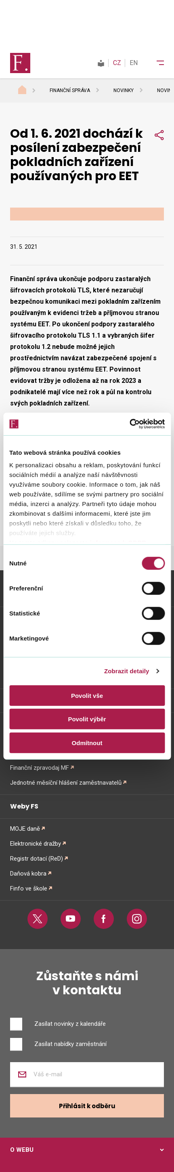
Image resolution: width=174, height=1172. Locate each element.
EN (134, 63)
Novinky (123, 90)
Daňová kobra (28, 873)
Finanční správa (70, 90)
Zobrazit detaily (126, 671)
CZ (117, 63)
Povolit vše (87, 695)
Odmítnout (87, 742)
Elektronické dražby (35, 843)
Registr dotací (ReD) (36, 858)
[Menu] (155, 63)
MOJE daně (25, 828)
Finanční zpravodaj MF (39, 767)
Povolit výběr (87, 719)
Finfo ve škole (28, 888)
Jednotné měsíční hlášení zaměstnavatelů (66, 782)
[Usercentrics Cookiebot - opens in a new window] (129, 424)
